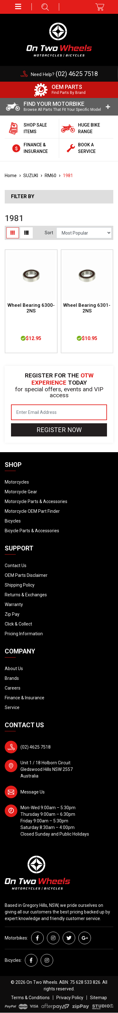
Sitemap (98, 997)
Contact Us (15, 565)
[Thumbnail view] (12, 232)
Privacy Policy (69, 997)
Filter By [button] (22, 196)
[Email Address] (59, 412)
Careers (12, 688)
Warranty (14, 604)
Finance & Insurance (24, 697)
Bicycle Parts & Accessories (32, 530)
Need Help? (64, 74)
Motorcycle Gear (21, 491)
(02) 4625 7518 (35, 747)
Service (12, 707)
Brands (12, 678)
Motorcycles (17, 482)
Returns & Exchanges (26, 594)
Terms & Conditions (30, 997)
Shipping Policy (20, 585)
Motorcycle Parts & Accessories (36, 501)
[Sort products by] (84, 232)
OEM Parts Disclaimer (26, 575)
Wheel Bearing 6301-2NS (86, 308)
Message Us (32, 791)
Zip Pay (12, 614)
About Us (14, 668)
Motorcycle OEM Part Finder (32, 511)
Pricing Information (24, 633)
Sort (49, 232)
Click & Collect (18, 623)
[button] (18, 6)
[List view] (26, 232)
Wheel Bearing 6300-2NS (31, 308)
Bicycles (13, 520)
